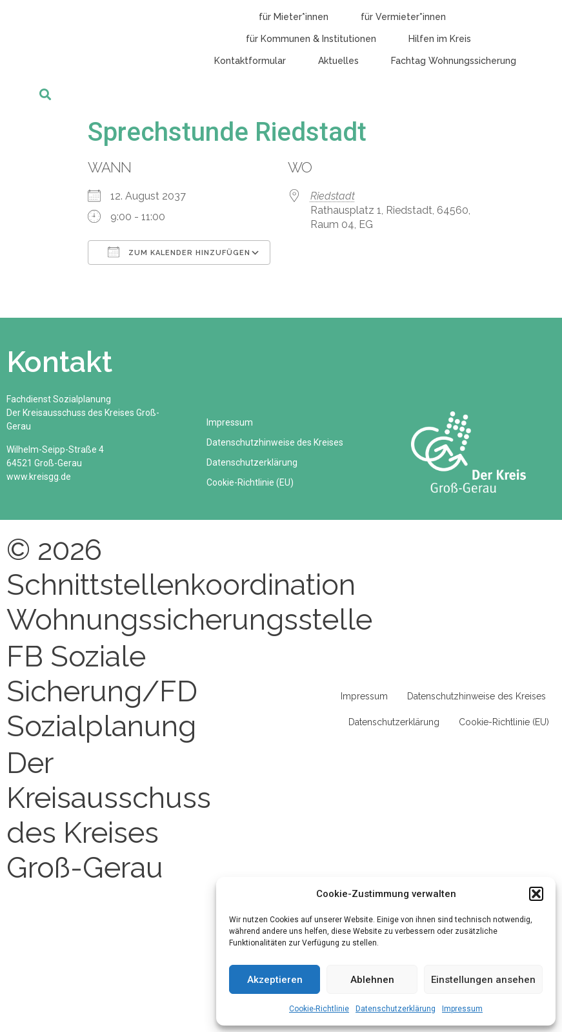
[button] (536, 893)
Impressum (462, 1008)
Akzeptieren (275, 980)
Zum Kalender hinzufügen (179, 252)
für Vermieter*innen (403, 17)
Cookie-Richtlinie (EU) (250, 482)
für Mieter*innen (293, 17)
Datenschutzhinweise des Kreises (274, 442)
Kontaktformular (250, 61)
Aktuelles (338, 61)
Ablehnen (372, 980)
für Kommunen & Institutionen (311, 39)
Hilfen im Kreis (439, 39)
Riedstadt (332, 196)
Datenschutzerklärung (396, 1008)
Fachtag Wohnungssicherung (453, 61)
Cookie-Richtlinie (319, 1008)
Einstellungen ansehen (483, 980)
